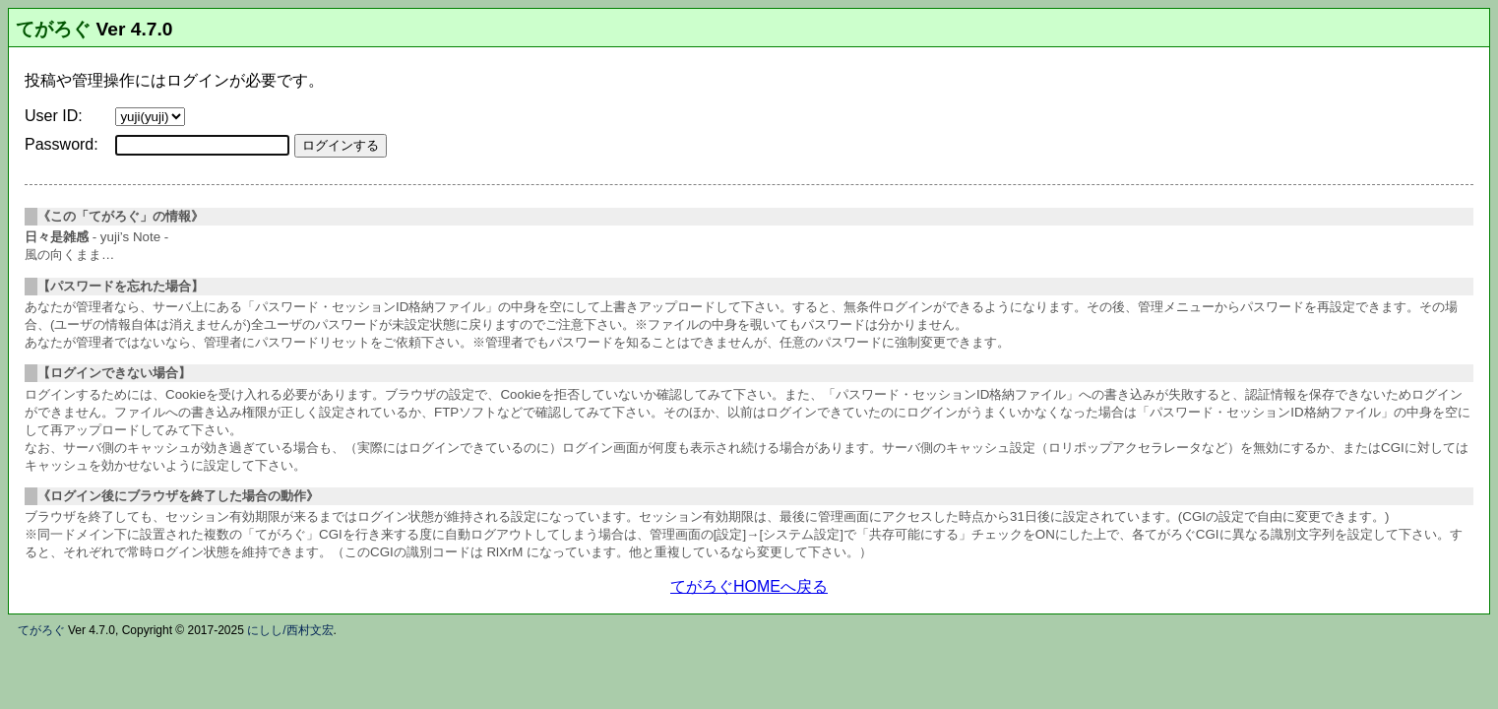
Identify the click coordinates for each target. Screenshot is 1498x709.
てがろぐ (53, 29)
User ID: (54, 115)
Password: (61, 144)
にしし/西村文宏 (290, 630)
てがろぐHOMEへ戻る (749, 586)
